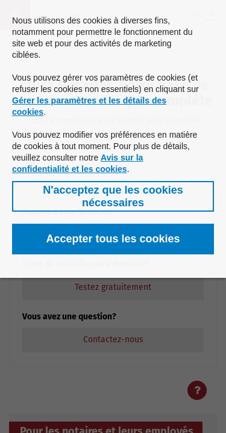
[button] (113, 196)
